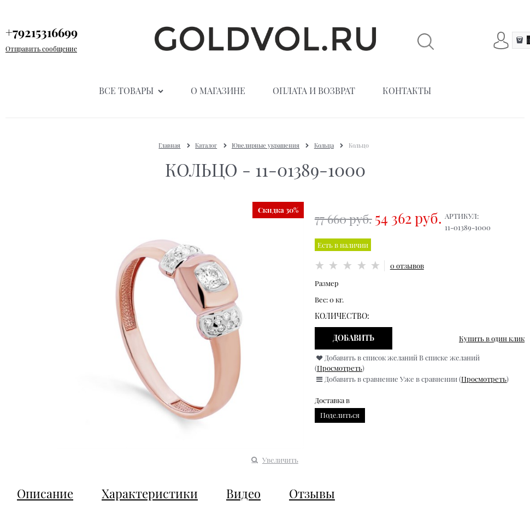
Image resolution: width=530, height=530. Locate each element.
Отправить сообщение (41, 48)
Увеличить (280, 459)
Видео (243, 493)
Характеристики (150, 493)
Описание (45, 493)
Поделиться (340, 415)
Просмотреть (339, 367)
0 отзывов (407, 265)
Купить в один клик (492, 338)
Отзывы (312, 493)
